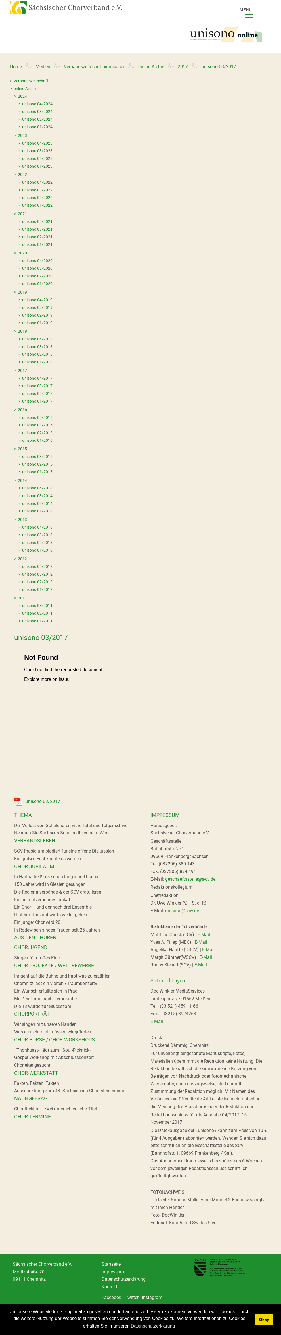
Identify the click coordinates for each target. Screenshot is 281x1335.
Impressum (113, 1272)
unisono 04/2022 (37, 182)
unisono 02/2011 (37, 613)
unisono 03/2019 (37, 307)
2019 (22, 292)
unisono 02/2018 (37, 354)
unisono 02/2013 (37, 542)
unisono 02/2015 (37, 464)
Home (16, 67)
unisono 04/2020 (37, 260)
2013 (22, 519)
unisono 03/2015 (37, 456)
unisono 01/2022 (37, 205)
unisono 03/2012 (37, 574)
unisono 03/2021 (37, 229)
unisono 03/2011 (37, 605)
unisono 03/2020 (37, 268)
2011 (22, 598)
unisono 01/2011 (37, 621)
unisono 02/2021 (37, 237)
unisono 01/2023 (37, 166)
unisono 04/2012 (37, 566)
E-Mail (204, 934)
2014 (22, 480)
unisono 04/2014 (37, 488)
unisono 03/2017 (37, 386)
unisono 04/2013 (37, 527)
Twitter (132, 1297)
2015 (22, 449)
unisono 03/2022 (37, 190)
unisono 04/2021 (37, 221)
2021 (22, 214)
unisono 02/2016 (37, 432)
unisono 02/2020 (37, 276)
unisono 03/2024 (37, 111)
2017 (183, 66)
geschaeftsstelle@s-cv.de (190, 879)
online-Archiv (151, 66)
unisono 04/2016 (37, 417)
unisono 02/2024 (37, 119)
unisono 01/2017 (37, 401)
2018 (22, 331)
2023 (22, 135)
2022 (22, 174)
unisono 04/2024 (37, 104)
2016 (22, 409)
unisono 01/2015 (37, 472)
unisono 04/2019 (37, 300)
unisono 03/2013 (37, 535)
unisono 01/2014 (37, 511)
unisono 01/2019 (37, 323)
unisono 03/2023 (37, 150)
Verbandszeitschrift (31, 81)
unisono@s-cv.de (182, 910)
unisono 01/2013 (37, 550)
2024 (22, 96)
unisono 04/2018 (37, 339)
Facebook (111, 1297)
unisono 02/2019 (37, 315)
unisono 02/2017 (37, 393)
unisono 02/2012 (37, 581)
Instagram (152, 1297)
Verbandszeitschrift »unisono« (94, 66)
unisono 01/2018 (37, 362)
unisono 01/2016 (37, 440)
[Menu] (249, 13)
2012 (22, 558)
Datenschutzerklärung (124, 1279)
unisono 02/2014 (37, 503)
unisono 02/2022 (37, 197)
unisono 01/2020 (37, 283)
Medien (42, 66)
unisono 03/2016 (37, 425)
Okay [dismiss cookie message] (264, 1319)
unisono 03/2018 (37, 346)
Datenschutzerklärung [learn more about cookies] (153, 1326)
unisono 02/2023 (37, 158)
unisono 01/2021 (37, 244)
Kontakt (109, 1287)
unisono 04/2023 (37, 143)
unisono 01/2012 (37, 589)
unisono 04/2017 (37, 378)
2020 (22, 253)
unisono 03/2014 (37, 495)
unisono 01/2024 (37, 127)
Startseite (111, 1264)
